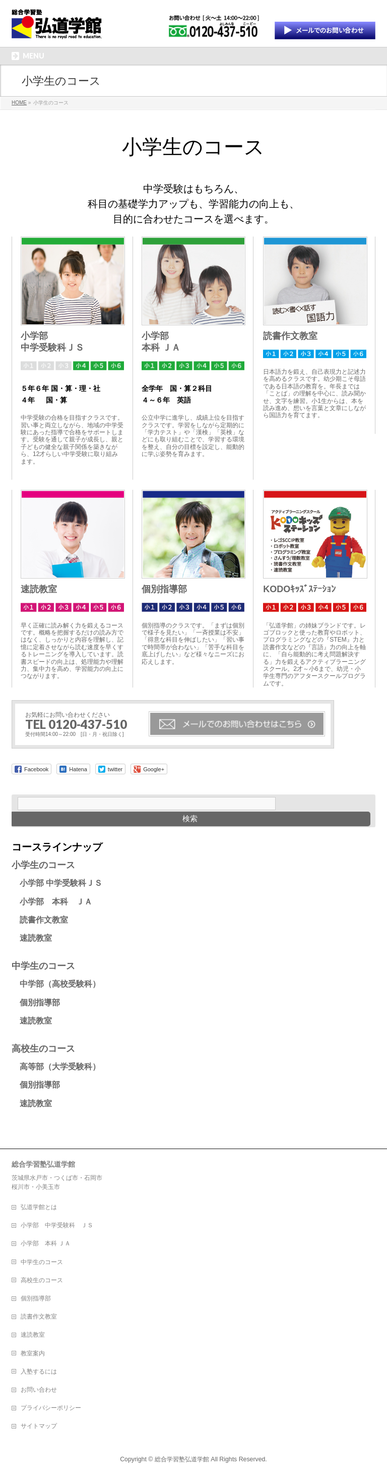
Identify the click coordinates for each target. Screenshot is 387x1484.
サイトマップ (39, 1426)
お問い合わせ (39, 1389)
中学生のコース (43, 966)
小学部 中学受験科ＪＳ (57, 883)
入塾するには (39, 1371)
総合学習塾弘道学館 (182, 1459)
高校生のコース (43, 1049)
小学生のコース (43, 865)
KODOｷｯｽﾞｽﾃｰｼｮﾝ (299, 589)
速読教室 (39, 589)
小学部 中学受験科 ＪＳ (57, 1225)
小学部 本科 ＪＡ (52, 901)
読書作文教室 (290, 336)
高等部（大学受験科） (56, 1066)
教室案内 (33, 1353)
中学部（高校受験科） (56, 984)
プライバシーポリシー (51, 1407)
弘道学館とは (39, 1207)
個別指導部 (164, 589)
